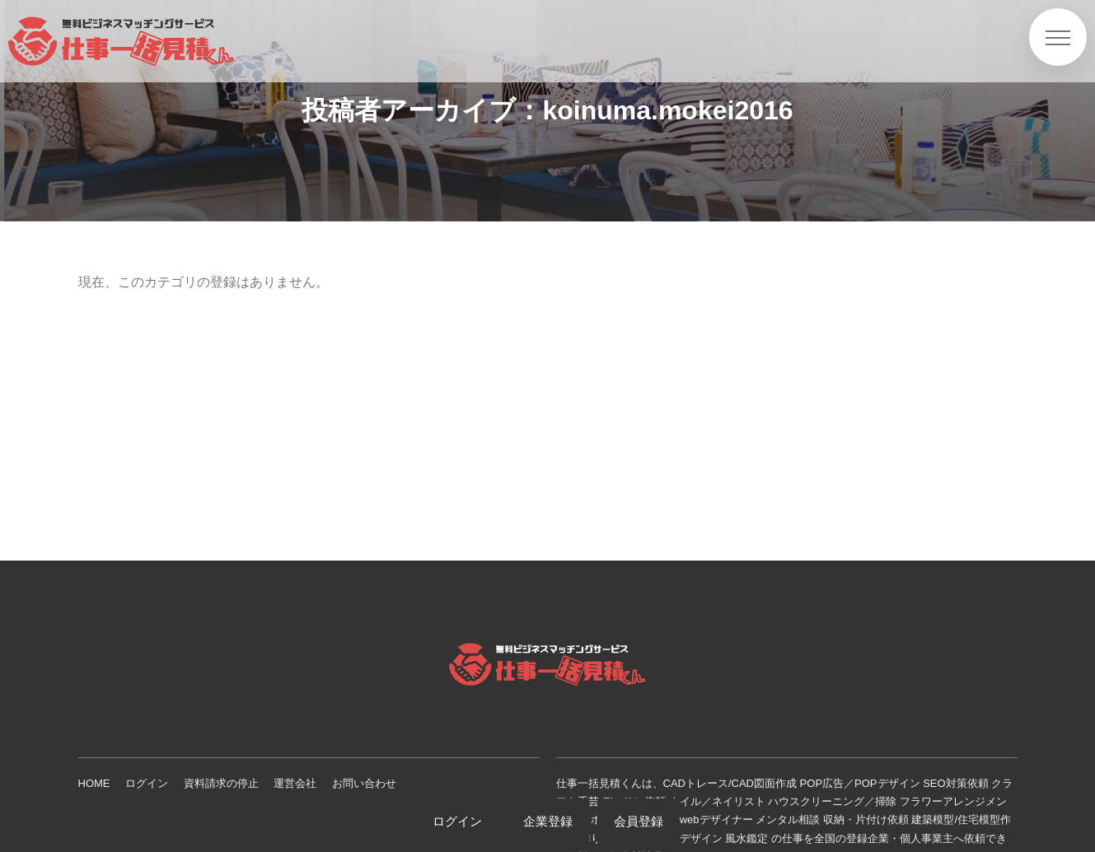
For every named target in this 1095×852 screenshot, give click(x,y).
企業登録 (548, 821)
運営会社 (295, 783)
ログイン (146, 783)
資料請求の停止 (221, 783)
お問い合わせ (364, 783)
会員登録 (638, 821)
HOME (94, 783)
